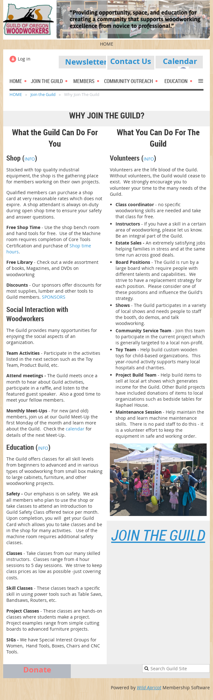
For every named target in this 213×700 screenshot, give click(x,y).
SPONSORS (53, 297)
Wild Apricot (149, 687)
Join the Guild (43, 94)
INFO (29, 159)
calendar (75, 429)
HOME (16, 94)
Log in (24, 59)
